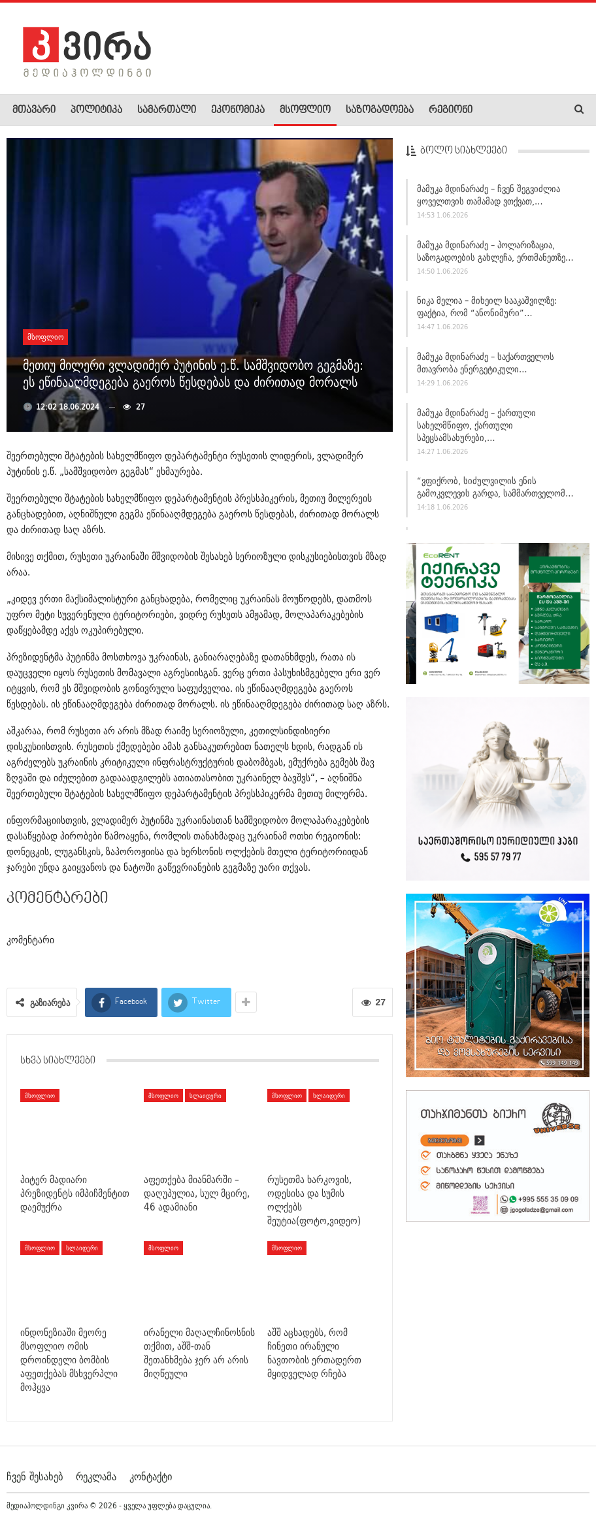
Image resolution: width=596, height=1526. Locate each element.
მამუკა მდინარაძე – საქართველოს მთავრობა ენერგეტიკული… (485, 364)
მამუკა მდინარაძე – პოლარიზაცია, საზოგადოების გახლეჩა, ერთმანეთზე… (495, 252)
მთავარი (34, 110)
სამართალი (166, 110)
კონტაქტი (150, 1476)
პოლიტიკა (96, 110)
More (498, 110)
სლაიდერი (206, 1095)
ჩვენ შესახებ (35, 1476)
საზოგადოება (380, 110)
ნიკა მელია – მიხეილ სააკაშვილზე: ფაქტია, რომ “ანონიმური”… (487, 308)
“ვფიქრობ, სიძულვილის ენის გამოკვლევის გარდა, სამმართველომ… (495, 489)
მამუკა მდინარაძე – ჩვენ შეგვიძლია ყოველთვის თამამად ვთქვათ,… (488, 197)
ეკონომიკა (238, 110)
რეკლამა (96, 1476)
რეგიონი (450, 110)
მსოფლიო (305, 110)
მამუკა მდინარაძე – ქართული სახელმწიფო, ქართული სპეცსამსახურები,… (476, 426)
